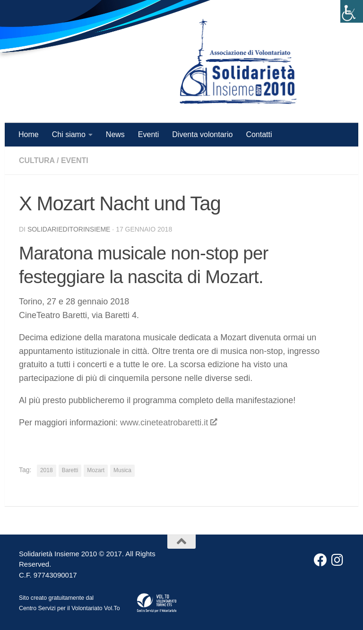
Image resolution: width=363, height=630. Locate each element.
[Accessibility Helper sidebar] (351, 11)
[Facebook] (320, 560)
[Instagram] (337, 560)
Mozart (95, 470)
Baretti (70, 470)
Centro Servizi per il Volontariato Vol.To (69, 608)
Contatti (259, 134)
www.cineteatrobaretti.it (168, 422)
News (115, 134)
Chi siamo (69, 134)
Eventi (148, 134)
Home (28, 134)
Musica (122, 470)
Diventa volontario (202, 134)
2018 (46, 470)
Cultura (37, 160)
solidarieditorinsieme (69, 229)
